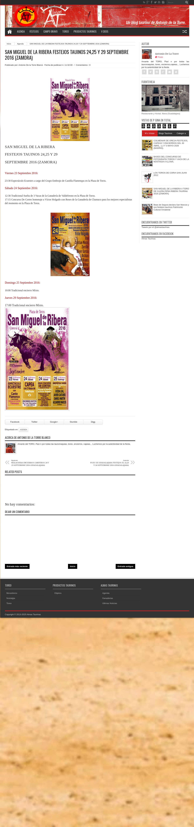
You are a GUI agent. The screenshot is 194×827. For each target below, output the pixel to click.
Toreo (65, 31)
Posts (159, 57)
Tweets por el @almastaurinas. (156, 227)
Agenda (21, 31)
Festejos (34, 31)
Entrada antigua (125, 566)
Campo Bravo (50, 31)
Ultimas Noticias (109, 603)
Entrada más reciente (17, 566)
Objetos (57, 593)
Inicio (9, 44)
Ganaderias (107, 598)
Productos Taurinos (85, 31)
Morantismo (12, 593)
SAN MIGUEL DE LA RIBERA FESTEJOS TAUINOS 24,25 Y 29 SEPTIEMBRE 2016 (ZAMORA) (67, 54)
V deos (104, 31)
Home (9, 31)
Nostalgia (11, 598)
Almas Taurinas (149, 238)
